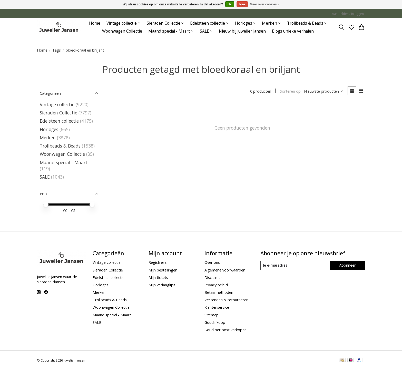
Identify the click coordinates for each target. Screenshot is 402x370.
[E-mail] (294, 265)
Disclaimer (213, 277)
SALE (45, 177)
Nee (242, 4)
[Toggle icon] (341, 27)
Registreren (159, 262)
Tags (56, 50)
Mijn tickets (158, 277)
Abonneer (347, 265)
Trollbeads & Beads (60, 146)
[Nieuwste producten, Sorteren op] (323, 91)
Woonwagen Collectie (122, 31)
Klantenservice (216, 307)
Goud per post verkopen (225, 329)
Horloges (50, 129)
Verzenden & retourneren (226, 299)
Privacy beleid (216, 284)
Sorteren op (290, 91)
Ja (229, 4)
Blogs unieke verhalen (293, 31)
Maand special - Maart (63, 162)
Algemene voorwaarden (224, 269)
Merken (48, 137)
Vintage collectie (58, 104)
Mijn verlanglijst (162, 284)
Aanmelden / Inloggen (348, 14)
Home (94, 23)
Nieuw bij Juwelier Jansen (242, 31)
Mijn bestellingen (163, 269)
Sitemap (211, 314)
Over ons (212, 262)
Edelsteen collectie (60, 121)
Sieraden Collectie (59, 113)
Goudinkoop (214, 322)
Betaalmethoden (218, 292)
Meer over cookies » (264, 4)
